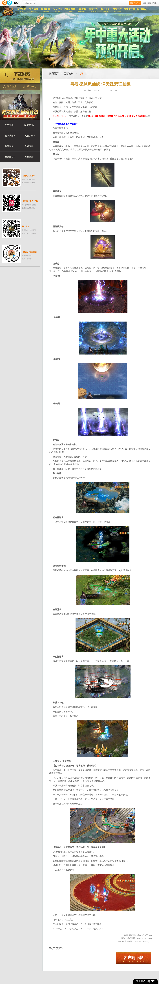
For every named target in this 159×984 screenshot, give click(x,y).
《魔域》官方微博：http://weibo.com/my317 (134, 942)
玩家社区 (93, 10)
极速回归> (10, 157)
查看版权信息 (145, 981)
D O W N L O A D (133, 959)
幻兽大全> (30, 135)
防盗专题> (30, 146)
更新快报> (10, 135)
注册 (144, 3)
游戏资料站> (30, 125)
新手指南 (22, 10)
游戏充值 (46, 10)
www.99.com (11, 3)
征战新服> (30, 157)
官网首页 (54, 73)
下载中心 (81, 10)
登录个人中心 (135, 3)
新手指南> (10, 125)
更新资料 (68, 73)
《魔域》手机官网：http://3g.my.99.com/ (136, 938)
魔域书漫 (117, 10)
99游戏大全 (29, 3)
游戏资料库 (70, 10)
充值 (149, 3)
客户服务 (105, 10)
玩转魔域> (10, 146)
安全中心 (58, 10)
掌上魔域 (141, 9)
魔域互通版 (129, 9)
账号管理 (34, 10)
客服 (154, 3)
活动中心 (29, 86)
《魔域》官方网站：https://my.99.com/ (137, 935)
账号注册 (10, 86)
